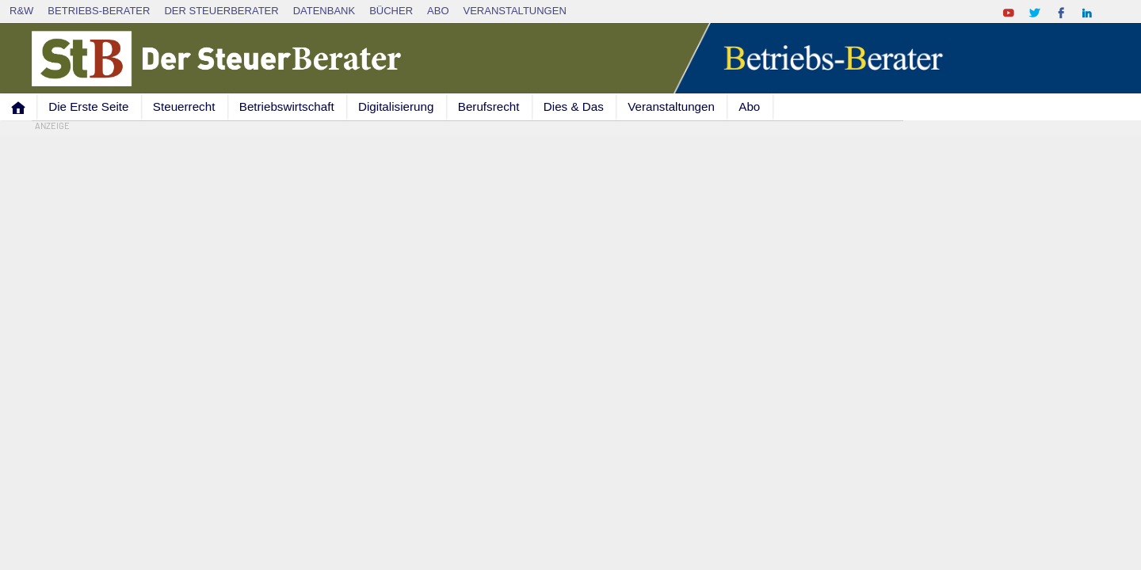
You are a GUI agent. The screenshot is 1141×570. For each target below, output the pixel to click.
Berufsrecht (489, 106)
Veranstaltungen (515, 11)
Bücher (391, 11)
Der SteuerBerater (221, 11)
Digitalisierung (395, 106)
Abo (437, 11)
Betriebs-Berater (99, 11)
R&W (21, 11)
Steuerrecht (184, 106)
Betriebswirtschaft (286, 106)
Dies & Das (574, 106)
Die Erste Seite (88, 106)
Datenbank (324, 11)
